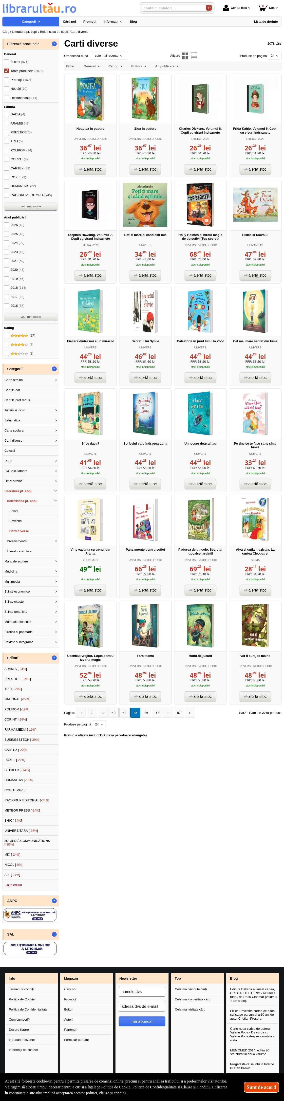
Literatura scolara (19, 551)
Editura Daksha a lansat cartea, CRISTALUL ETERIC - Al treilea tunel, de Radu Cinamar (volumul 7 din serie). (253, 995)
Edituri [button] (12, 658)
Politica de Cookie (22, 999)
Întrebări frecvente (22, 1040)
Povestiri (15, 521)
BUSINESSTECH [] (21, 739)
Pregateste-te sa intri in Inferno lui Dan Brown (252, 1066)
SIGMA (255, 560)
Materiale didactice (17, 622)
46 (143, 713)
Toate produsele (27, 71)
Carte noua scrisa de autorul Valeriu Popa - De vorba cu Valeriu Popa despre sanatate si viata (252, 1034)
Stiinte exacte (14, 601)
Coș (266, 7)
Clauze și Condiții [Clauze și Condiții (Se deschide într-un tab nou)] (195, 1087)
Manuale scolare (16, 561)
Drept (8, 461)
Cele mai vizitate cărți (190, 1009)
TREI (17, 141)
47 (153, 713)
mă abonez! (142, 1021)
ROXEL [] (14, 760)
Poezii (13, 511)
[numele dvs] (142, 992)
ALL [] (12, 875)
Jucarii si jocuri (14, 410)
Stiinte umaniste (15, 612)
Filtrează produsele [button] (23, 44)
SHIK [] (13, 820)
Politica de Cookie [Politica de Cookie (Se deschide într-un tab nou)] (115, 1087)
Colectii (9, 450)
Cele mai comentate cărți (192, 999)
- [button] (54, 43)
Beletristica (12, 420)
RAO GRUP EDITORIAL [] (26, 800)
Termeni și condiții (21, 989)
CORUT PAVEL (15, 790)
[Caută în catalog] (209, 8)
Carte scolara (13, 430)
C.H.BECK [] (17, 770)
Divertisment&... (18, 541)
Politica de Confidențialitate (28, 1009)
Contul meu (235, 8)
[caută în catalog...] (172, 8)
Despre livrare (19, 1029)
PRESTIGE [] (17, 679)
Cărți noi (70, 989)
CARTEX (20, 168)
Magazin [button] (71, 978)
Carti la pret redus (17, 400)
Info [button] (12, 978)
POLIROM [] (16, 709)
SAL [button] (10, 934)
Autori (68, 1019)
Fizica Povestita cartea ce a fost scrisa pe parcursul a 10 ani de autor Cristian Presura (253, 1014)
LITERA (196, 138)
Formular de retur (76, 1040)
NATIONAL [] (17, 699)
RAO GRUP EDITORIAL (31, 195)
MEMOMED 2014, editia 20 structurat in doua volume (249, 1052)
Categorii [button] (14, 369)
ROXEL (18, 177)
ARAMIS (20, 123)
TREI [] (13, 689)
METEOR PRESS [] (22, 810)
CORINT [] (15, 719)
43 (112, 713)
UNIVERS (145, 245)
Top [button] (178, 978)
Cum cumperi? (19, 1019)
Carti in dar (12, 390)
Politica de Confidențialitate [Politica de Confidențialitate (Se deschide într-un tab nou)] (154, 1087)
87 (174, 713)
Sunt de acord (261, 1087)
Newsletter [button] (128, 978)
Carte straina (13, 380)
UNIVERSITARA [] (21, 830)
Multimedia (12, 581)
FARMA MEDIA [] (20, 729)
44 (122, 713)
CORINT (20, 159)
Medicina (10, 571)
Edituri (68, 1009)
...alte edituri (13, 885)
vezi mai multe (30, 206)
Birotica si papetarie (18, 632)
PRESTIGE (21, 132)
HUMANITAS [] (18, 780)
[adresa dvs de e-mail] (142, 1006)
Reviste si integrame (19, 642)
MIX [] (12, 854)
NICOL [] (13, 864)
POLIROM (21, 150)
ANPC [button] (12, 901)
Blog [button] (234, 978)
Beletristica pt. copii (22, 501)
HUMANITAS (255, 245)
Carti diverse (13, 440)
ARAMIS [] (15, 669)
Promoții (70, 999)
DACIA (18, 114)
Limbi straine (13, 481)
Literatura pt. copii (18, 491)
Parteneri (70, 1029)
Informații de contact (23, 1050)
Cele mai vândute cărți (191, 989)
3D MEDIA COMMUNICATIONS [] (27, 843)
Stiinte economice (17, 591)
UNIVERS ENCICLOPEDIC (90, 138)
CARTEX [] (16, 750)
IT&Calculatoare (15, 471)
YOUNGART (90, 560)
